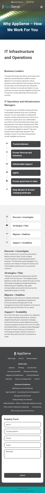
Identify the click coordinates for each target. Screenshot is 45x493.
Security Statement (33, 375)
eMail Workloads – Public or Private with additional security (23, 403)
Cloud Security (36, 407)
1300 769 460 (30, 2)
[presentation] (21, 465)
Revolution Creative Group (26, 491)
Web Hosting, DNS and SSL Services (22, 411)
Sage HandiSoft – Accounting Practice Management (22, 392)
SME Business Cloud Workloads (22, 388)
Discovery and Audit (14, 371)
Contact (37, 379)
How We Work (31, 368)
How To (21, 358)
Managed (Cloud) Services (22, 396)
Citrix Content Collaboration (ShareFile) (16, 407)
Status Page (11, 358)
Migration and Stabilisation (15, 375)
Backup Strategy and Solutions (22, 399)
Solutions (12, 368)
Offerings (21, 368)
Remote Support (17, 2)
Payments (9, 379)
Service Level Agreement (23, 379)
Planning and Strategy (30, 371)
